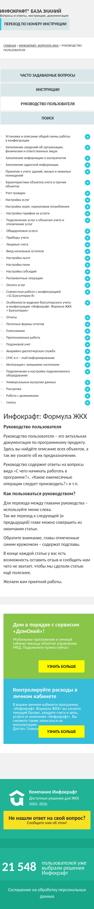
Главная (9, 45)
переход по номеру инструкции (35, 24)
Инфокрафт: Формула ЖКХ (39, 45)
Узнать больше (61, 666)
